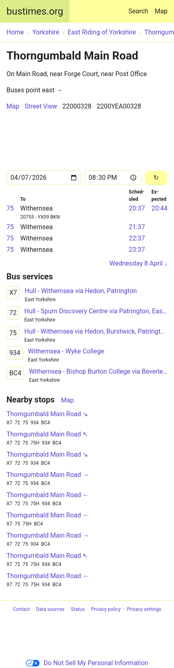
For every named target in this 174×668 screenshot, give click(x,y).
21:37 (137, 227)
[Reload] (156, 178)
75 (10, 208)
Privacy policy (106, 609)
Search (139, 7)
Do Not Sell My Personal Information (87, 663)
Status (78, 609)
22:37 (137, 238)
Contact (21, 609)
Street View (40, 106)
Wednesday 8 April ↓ (138, 263)
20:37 (137, 208)
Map (161, 11)
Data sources (50, 609)
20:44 (159, 208)
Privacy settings (144, 609)
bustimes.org (34, 11)
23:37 (137, 249)
